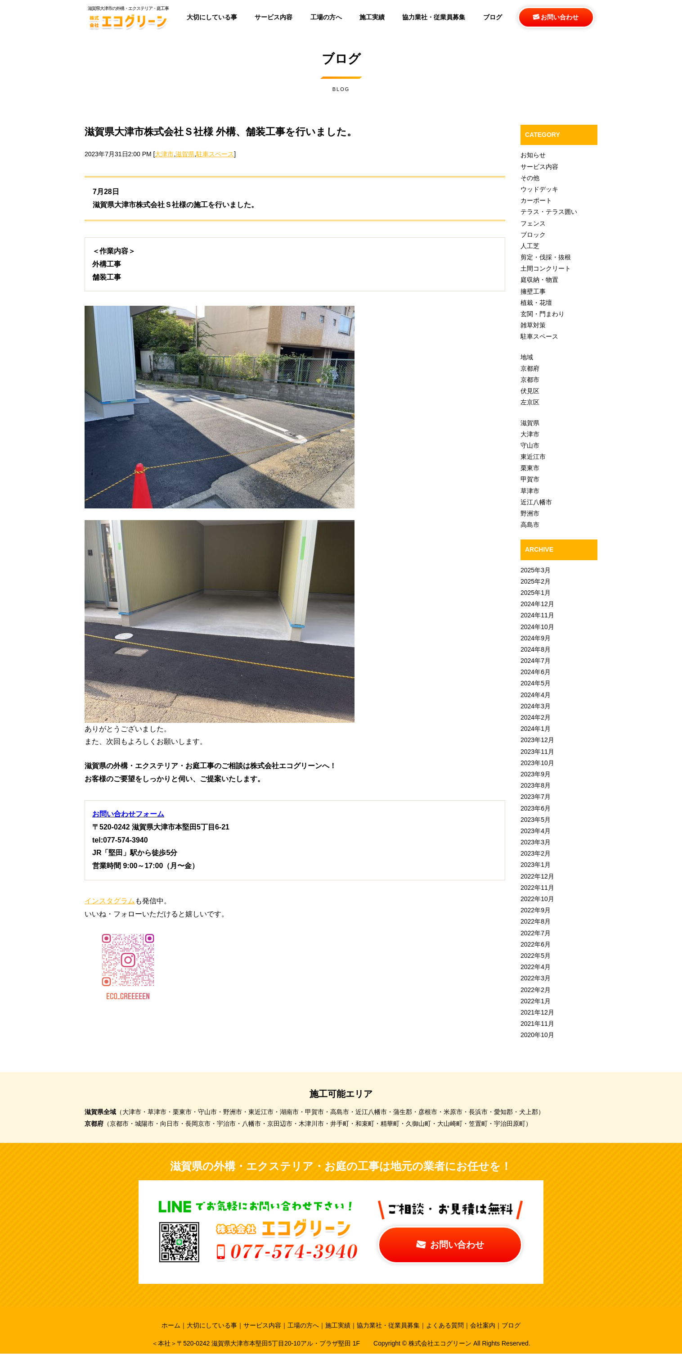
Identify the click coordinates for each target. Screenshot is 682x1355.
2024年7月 (535, 660)
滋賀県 (184, 154)
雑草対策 (533, 325)
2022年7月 (535, 933)
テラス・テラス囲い (548, 211)
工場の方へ (303, 1326)
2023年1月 (535, 864)
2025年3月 (535, 570)
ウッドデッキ (539, 189)
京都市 (529, 379)
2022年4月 (535, 966)
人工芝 (529, 245)
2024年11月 (537, 615)
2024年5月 (535, 683)
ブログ (511, 1326)
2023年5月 (535, 819)
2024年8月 (535, 649)
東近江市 (533, 456)
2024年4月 (535, 694)
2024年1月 (535, 728)
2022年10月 (537, 898)
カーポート (536, 200)
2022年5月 (535, 955)
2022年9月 (535, 910)
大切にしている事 (212, 1326)
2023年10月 (537, 762)
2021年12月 (537, 1012)
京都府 (529, 368)
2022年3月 (535, 978)
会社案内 (482, 1326)
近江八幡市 (536, 502)
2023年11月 (537, 751)
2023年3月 (535, 842)
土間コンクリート (545, 268)
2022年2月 (535, 989)
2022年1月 (535, 1001)
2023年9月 (535, 774)
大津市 (164, 154)
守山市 (529, 445)
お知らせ (533, 155)
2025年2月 (535, 581)
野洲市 (529, 513)
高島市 (529, 524)
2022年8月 (535, 921)
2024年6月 (535, 671)
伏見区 (529, 390)
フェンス (533, 223)
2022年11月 (537, 887)
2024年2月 (535, 717)
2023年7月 (535, 796)
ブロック (533, 234)
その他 (529, 177)
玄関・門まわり (542, 313)
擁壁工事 (533, 291)
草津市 (529, 490)
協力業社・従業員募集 (388, 1326)
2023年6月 (535, 808)
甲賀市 (529, 479)
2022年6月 (535, 944)
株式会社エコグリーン (440, 1344)
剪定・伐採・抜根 (545, 257)
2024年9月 (535, 638)
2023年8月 (535, 785)
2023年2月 (535, 853)
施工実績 (337, 1326)
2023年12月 (537, 739)
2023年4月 (535, 830)
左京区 (529, 402)
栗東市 (529, 467)
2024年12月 (537, 603)
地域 (526, 357)
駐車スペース (215, 154)
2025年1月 (535, 592)
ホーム (171, 1326)
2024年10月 (537, 626)
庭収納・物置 (539, 279)
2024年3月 (535, 706)
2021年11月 (537, 1023)
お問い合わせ (556, 17)
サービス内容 (539, 166)
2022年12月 (537, 876)
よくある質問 (445, 1326)
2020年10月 (537, 1034)
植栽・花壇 (536, 302)
